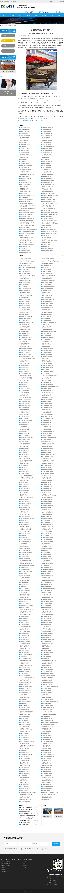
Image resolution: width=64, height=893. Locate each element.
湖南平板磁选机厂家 (46, 728)
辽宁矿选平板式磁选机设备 (48, 569)
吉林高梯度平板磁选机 (25, 612)
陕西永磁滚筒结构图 (24, 722)
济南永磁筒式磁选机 (24, 486)
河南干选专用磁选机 (24, 331)
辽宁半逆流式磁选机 (46, 271)
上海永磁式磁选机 (46, 790)
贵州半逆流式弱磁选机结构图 (48, 280)
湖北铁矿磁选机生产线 (25, 596)
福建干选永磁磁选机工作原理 (48, 601)
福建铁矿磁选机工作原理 (47, 522)
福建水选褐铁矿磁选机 (25, 173)
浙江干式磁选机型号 (46, 409)
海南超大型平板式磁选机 (47, 763)
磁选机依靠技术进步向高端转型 (27, 222)
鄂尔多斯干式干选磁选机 (47, 384)
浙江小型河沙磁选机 (46, 618)
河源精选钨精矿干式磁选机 (48, 724)
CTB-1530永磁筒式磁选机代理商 (27, 677)
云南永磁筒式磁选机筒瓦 (47, 462)
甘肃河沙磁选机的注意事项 (26, 377)
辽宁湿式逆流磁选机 (46, 360)
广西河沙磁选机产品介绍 (47, 418)
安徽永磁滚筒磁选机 (24, 509)
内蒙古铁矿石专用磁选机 (25, 671)
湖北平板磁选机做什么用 (25, 692)
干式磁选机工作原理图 (25, 801)
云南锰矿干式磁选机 (24, 786)
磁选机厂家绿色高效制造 (47, 227)
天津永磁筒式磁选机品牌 (47, 390)
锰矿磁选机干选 (45, 358)
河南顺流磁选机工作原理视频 (26, 552)
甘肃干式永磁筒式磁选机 (47, 367)
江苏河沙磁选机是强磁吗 (25, 373)
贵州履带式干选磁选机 (25, 554)
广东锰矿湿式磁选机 (24, 511)
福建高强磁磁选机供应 (47, 282)
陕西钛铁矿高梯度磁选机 (47, 669)
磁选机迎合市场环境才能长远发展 (27, 205)
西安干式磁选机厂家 (24, 433)
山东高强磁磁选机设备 (25, 401)
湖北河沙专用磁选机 (24, 633)
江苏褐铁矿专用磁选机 (47, 480)
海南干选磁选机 (45, 648)
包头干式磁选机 (45, 733)
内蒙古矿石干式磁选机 (25, 643)
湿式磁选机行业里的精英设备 (48, 193)
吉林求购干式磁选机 (24, 769)
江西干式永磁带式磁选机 (47, 471)
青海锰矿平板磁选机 (46, 560)
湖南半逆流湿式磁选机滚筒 (48, 337)
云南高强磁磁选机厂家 (47, 739)
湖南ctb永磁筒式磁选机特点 (26, 654)
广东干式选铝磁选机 (24, 505)
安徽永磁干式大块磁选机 (47, 780)
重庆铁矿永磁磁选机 (24, 646)
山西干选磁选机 (45, 157)
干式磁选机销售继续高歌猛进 (48, 201)
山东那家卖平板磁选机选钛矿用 (27, 174)
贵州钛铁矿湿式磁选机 (25, 326)
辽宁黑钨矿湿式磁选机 (27, 120)
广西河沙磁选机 (45, 159)
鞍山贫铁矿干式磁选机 (25, 363)
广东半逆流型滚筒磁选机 (25, 280)
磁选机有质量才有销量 (25, 201)
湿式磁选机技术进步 (46, 237)
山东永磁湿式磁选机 (24, 157)
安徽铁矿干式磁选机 (46, 703)
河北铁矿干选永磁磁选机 (25, 614)
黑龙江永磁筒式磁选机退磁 (26, 571)
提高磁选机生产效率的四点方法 (27, 244)
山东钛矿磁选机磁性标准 (25, 294)
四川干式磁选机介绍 (46, 594)
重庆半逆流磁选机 (46, 346)
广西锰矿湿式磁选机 (24, 171)
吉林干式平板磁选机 (46, 137)
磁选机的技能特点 (24, 239)
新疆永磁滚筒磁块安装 (47, 182)
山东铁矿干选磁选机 (46, 586)
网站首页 (4, 15)
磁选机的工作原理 (46, 246)
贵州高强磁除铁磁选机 (25, 273)
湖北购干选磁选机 (24, 133)
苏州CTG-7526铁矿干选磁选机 (26, 263)
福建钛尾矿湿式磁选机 (47, 403)
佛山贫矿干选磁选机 (24, 484)
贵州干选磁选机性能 (24, 324)
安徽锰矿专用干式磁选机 (25, 669)
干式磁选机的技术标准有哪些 (48, 794)
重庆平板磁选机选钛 (24, 597)
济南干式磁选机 (45, 762)
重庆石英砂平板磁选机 (25, 763)
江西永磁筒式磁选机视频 (25, 390)
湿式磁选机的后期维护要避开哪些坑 (50, 792)
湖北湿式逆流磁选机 (46, 333)
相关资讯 (4, 45)
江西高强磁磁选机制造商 (25, 350)
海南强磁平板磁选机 (46, 745)
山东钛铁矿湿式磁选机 (25, 292)
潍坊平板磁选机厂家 (46, 420)
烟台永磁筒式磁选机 (46, 620)
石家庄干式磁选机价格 (47, 433)
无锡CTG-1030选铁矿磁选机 (26, 258)
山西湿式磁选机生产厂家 (47, 186)
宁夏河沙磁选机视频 (46, 277)
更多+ (62, 255)
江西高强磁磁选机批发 (47, 189)
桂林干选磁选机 (23, 159)
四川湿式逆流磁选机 (46, 435)
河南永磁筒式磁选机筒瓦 (47, 571)
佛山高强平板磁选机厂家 (47, 191)
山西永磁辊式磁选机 (24, 367)
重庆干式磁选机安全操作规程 (48, 454)
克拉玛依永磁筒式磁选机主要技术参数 (50, 722)
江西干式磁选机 (23, 775)
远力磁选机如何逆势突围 (47, 218)
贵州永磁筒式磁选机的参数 (48, 777)
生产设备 (8, 865)
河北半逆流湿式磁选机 (25, 346)
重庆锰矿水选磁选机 (24, 522)
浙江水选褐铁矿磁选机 (25, 439)
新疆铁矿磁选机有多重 (25, 548)
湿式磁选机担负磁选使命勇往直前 (49, 220)
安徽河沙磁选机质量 (24, 139)
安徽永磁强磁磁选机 (24, 448)
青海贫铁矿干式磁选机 (25, 558)
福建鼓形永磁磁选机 (46, 631)
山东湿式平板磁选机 (24, 739)
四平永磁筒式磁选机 (24, 728)
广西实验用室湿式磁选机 (25, 191)
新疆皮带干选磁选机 (46, 543)
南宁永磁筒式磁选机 (24, 386)
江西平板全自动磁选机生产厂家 (49, 660)
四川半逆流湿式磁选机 (47, 730)
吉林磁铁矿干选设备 (24, 137)
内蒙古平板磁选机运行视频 (48, 184)
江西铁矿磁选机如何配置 (47, 486)
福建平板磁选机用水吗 (47, 501)
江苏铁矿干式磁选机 (24, 726)
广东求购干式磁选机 (24, 624)
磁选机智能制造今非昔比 (25, 210)
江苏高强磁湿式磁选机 (25, 127)
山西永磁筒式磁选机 (46, 484)
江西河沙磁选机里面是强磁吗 (26, 420)
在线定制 (52, 15)
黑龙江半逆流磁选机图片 (25, 271)
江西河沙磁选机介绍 (24, 465)
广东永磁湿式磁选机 (46, 458)
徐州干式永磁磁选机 (46, 412)
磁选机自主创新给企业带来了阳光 (27, 208)
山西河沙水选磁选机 (24, 499)
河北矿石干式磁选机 (24, 760)
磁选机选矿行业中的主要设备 (26, 220)
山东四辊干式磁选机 (24, 743)
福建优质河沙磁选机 (46, 748)
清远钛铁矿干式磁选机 (25, 184)
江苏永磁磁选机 (23, 341)
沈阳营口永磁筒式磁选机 (47, 609)
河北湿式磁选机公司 (24, 269)
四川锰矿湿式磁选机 (24, 394)
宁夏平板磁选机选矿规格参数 (26, 605)
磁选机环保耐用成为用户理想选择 (49, 233)
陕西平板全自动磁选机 (47, 773)
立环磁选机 (3, 869)
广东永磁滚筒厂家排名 (25, 765)
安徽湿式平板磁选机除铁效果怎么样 (50, 701)
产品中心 (12, 15)
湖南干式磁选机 (23, 573)
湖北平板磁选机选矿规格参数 (48, 286)
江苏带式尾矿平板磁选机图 (48, 173)
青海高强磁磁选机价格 (47, 788)
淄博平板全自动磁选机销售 (26, 771)
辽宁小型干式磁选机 (39, 120)
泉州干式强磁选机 (24, 441)
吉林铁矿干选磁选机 (46, 378)
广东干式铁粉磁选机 (24, 392)
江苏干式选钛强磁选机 (25, 307)
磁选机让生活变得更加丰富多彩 (27, 203)
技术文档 (4, 50)
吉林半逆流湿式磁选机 (25, 333)
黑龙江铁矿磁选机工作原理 (26, 311)
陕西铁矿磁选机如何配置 (47, 643)
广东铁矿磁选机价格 (24, 767)
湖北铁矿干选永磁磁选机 (25, 539)
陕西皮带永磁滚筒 (24, 718)
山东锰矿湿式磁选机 (46, 450)
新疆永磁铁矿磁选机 (24, 607)
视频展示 (28, 15)
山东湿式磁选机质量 (46, 592)
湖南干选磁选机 (23, 146)
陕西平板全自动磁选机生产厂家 (49, 714)
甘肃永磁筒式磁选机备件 (47, 709)
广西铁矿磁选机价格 (24, 142)
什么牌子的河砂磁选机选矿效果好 (49, 322)
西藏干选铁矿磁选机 (46, 577)
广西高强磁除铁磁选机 (25, 163)
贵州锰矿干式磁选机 (46, 624)
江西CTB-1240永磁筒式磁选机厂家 (27, 261)
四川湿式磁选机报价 (46, 735)
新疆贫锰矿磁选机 (46, 343)
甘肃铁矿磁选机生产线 (47, 301)
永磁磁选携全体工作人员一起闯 (27, 195)
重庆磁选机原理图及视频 (47, 397)
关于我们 (20, 15)
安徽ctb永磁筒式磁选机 (47, 295)
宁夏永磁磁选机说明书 (25, 507)
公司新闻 (4, 35)
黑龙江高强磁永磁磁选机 (25, 399)
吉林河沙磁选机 (23, 277)
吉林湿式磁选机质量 (24, 628)
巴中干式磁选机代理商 (47, 176)
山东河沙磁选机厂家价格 (25, 782)
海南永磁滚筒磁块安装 (47, 765)
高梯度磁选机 (3, 863)
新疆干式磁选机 (45, 658)
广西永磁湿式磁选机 (24, 450)
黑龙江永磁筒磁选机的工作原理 (49, 495)
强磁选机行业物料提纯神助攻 (26, 199)
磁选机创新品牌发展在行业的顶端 (27, 212)
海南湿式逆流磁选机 (24, 371)
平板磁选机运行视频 (46, 796)
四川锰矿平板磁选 (46, 713)
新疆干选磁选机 (45, 645)
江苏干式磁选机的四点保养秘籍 (27, 478)
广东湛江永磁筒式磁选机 (47, 537)
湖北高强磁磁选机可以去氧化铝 (27, 741)
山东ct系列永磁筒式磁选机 (26, 295)
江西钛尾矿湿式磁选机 (25, 575)
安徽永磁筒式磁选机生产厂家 (26, 477)
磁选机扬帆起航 (23, 193)
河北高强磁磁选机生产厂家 (48, 260)
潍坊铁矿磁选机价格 (46, 318)
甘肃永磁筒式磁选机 (46, 556)
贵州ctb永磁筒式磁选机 (25, 631)
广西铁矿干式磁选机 (46, 743)
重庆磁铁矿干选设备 (46, 163)
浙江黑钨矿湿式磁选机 (47, 135)
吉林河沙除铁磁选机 (46, 567)
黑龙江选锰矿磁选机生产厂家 (48, 414)
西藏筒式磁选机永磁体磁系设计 (27, 609)
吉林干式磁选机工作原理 (47, 392)
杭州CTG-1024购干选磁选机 (48, 258)
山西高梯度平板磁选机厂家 (48, 756)
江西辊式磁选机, (23, 248)
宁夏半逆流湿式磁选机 (47, 622)
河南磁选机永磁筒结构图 (47, 682)
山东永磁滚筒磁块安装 (47, 507)
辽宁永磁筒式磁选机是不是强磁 (27, 497)
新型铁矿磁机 (40, 38)
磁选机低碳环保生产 (46, 210)
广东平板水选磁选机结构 (47, 348)
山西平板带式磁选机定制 (47, 156)
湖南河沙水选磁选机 (46, 139)
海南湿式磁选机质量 (46, 467)
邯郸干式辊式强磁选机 (47, 363)
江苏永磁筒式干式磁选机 (25, 411)
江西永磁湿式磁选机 (46, 309)
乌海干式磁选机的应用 (25, 714)
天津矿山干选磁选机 (24, 490)
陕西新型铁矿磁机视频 (47, 590)
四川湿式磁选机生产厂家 (25, 492)
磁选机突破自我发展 (24, 227)
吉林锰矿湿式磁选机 (46, 297)
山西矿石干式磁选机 (24, 395)
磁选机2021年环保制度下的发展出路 (50, 240)
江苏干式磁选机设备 (24, 167)
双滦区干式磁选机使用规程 (26, 690)
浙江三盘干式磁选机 (46, 775)
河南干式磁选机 (23, 384)
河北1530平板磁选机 (46, 779)
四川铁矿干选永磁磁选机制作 (48, 629)
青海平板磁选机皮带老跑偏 (26, 348)
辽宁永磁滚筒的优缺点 (25, 550)
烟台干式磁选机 (23, 699)
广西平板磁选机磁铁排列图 (48, 580)
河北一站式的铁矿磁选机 (47, 711)
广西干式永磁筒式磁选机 (47, 652)
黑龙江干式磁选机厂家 (47, 662)
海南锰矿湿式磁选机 (46, 284)
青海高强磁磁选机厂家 (47, 133)
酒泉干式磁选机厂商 (24, 180)
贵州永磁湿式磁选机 (46, 509)
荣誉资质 (8, 861)
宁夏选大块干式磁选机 (25, 629)
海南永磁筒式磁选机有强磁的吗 (49, 639)
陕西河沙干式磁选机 (24, 454)
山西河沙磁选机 (23, 535)
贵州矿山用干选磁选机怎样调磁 (49, 331)
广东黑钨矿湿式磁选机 (47, 326)
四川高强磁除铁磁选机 (47, 305)
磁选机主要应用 (23, 206)
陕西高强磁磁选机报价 (47, 350)
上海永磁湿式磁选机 (24, 189)
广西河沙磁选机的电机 (47, 671)
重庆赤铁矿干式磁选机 (47, 584)
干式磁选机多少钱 (46, 799)
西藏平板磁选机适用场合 (25, 560)
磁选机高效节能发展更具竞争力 (27, 231)
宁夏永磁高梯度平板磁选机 (48, 677)
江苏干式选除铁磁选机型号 (26, 378)
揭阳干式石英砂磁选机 (25, 697)
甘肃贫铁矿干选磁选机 (25, 788)
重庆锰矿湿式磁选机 (24, 154)
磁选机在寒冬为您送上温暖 (48, 205)
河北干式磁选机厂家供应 (25, 354)
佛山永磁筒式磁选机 (24, 639)
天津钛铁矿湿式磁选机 (25, 135)
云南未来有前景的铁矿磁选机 (26, 711)
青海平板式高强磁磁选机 (47, 679)
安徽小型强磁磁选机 (24, 335)
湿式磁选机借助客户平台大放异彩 (49, 214)
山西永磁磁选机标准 (24, 407)
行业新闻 (14, 25)
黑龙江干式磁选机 (46, 573)
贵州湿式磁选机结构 (46, 637)
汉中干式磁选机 (45, 694)
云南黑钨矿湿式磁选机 (25, 352)
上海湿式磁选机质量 (46, 490)
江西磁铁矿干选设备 (46, 596)
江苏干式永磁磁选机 (46, 382)
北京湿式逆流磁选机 (46, 290)
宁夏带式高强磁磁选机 (25, 641)
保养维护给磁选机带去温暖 (26, 214)
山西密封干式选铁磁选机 (47, 563)
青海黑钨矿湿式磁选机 (25, 309)
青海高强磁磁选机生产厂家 (48, 299)
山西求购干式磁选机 (24, 752)
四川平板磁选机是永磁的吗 (26, 679)
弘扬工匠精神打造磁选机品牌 (48, 208)
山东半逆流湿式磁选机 (47, 680)
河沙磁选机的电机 (46, 579)
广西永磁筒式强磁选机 (47, 663)
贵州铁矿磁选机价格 (46, 171)
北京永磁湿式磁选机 (46, 352)
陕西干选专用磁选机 (24, 473)
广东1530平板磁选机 (46, 167)
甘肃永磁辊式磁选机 (24, 152)
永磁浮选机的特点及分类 (47, 239)
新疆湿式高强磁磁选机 (47, 161)
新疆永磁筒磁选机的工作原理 (26, 437)
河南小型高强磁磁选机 (47, 278)
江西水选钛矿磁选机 (46, 292)
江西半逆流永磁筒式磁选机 (26, 337)
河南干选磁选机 (45, 324)
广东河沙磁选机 (23, 161)
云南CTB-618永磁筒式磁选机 (48, 275)
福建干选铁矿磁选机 (46, 767)
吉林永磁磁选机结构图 (47, 667)
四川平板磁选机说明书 (47, 692)
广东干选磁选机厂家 (24, 635)
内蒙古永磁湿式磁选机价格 (26, 514)
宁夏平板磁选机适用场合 (25, 713)
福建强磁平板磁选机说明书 (26, 754)
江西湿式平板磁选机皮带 (25, 541)
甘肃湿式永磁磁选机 (46, 750)
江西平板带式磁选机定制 (47, 140)
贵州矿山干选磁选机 (46, 635)
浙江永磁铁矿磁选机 (46, 265)
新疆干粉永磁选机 (24, 790)
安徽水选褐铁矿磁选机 (47, 494)
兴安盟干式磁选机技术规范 (48, 707)
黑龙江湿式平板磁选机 (25, 588)
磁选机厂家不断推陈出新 (47, 216)
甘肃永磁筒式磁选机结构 (25, 663)
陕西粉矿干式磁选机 (46, 641)
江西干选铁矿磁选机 (46, 142)
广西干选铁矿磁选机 (46, 131)
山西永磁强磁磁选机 (24, 777)
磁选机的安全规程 (46, 244)
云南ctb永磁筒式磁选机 (47, 356)
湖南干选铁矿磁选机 (24, 495)
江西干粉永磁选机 (24, 382)
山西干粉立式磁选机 (46, 758)
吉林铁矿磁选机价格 (24, 524)
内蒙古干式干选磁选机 (25, 129)
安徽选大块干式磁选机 (47, 446)
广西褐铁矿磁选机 (24, 482)
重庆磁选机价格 (45, 545)
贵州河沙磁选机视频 (24, 748)
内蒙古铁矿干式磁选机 (25, 758)
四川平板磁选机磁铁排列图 (48, 431)
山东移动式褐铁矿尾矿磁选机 (48, 443)
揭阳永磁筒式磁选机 (46, 401)
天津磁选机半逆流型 (46, 361)
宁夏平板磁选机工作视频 (25, 746)
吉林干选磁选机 (45, 654)
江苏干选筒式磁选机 (46, 492)
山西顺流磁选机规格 (24, 369)
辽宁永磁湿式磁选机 (24, 637)
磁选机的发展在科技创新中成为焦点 (50, 223)
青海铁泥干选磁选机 (46, 503)
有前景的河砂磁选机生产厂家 (26, 322)
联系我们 (60, 15)
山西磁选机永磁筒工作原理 (48, 178)
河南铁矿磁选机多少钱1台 (48, 562)
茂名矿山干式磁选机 (24, 344)
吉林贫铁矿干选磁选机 (25, 590)
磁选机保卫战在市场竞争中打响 (27, 218)
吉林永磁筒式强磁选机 (47, 312)
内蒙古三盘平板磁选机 (47, 612)
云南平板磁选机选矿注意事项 (48, 588)
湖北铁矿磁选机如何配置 (47, 456)
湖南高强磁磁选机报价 (25, 299)
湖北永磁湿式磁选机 (24, 284)
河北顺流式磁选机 (46, 552)
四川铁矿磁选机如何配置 (25, 658)
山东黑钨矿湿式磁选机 (25, 501)
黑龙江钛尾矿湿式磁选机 (47, 705)
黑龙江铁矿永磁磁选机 (47, 341)
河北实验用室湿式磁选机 (47, 445)
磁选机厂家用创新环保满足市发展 (27, 225)
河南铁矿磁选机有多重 (47, 514)
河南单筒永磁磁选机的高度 (48, 146)
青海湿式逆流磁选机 (24, 684)
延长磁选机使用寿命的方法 (26, 794)
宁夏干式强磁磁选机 (24, 365)
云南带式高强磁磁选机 (25, 278)
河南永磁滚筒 (45, 550)
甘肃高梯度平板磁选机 (47, 329)
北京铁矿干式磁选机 (24, 720)
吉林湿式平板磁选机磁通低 (26, 460)
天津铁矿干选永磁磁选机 (25, 318)
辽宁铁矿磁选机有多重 (47, 150)
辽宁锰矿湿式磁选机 (24, 416)
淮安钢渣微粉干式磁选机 (47, 344)
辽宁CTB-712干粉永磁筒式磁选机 (27, 275)
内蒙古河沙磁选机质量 (47, 497)
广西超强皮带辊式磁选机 (47, 741)
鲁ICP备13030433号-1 (48, 891)
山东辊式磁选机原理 (24, 797)
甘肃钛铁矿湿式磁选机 (47, 478)
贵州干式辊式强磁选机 (47, 558)
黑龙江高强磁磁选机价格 (25, 288)
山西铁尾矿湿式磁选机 (25, 301)
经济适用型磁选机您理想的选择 (27, 237)
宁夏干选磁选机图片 (24, 494)
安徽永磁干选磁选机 (46, 607)
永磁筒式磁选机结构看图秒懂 (48, 222)
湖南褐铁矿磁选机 (24, 520)
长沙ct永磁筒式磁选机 (47, 411)
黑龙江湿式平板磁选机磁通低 (26, 730)
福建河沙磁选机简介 (24, 567)
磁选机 (28, 35)
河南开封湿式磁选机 (46, 746)
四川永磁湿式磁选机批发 (47, 505)
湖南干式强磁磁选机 (24, 662)
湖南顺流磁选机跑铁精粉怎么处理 (49, 375)
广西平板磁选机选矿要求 (47, 597)
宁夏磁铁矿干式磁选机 (25, 594)
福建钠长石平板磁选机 (25, 645)
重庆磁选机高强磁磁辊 (47, 399)
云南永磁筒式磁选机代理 (25, 682)
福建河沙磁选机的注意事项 (26, 165)
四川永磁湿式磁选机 (24, 380)
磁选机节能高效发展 (46, 206)
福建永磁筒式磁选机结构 (25, 312)
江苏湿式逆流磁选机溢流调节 (48, 754)
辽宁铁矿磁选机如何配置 (25, 562)
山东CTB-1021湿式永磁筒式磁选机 (27, 267)
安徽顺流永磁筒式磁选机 (25, 375)
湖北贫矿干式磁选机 (24, 446)
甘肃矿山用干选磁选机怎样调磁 (27, 518)
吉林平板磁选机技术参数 (25, 503)
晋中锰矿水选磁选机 (24, 733)
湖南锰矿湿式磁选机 (24, 435)
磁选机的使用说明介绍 (25, 246)
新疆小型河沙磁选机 (24, 618)
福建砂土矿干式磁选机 (47, 718)
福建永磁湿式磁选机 (24, 297)
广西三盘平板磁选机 (24, 784)
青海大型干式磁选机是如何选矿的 (27, 358)
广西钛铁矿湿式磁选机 (47, 499)
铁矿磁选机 (23, 35)
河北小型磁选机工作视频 (25, 397)
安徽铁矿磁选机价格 (46, 599)
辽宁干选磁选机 (23, 586)
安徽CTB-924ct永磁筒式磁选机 (49, 267)
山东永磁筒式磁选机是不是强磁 (49, 437)
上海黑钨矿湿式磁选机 (25, 688)
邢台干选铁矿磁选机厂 (25, 409)
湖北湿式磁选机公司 (24, 467)
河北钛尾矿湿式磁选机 (47, 169)
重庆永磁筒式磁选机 (46, 452)
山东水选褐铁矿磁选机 (47, 469)
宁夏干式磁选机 (23, 703)
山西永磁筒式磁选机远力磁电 (26, 796)
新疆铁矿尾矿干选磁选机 (47, 307)
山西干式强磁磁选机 (46, 690)
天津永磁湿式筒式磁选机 (25, 403)
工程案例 (36, 15)
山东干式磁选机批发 (46, 665)
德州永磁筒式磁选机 (24, 537)
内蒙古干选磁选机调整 (47, 314)
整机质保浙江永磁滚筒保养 (48, 248)
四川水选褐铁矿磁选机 (25, 577)
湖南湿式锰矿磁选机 (24, 756)
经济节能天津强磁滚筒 (25, 250)
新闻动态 (44, 15)
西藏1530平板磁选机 (46, 605)
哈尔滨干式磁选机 (46, 441)
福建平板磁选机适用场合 (25, 660)
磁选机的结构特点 (46, 235)
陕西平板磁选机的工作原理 (48, 460)
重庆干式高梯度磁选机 (47, 354)
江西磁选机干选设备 (24, 616)
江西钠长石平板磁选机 (25, 569)
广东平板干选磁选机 (46, 771)
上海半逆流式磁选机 (24, 361)
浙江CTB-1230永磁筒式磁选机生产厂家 (50, 261)
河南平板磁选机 (23, 779)
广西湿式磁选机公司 (24, 592)
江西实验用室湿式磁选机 (47, 371)
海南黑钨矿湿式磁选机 (47, 148)
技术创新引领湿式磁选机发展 (48, 229)
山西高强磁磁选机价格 (25, 282)
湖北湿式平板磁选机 (46, 626)
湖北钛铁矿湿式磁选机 (25, 148)
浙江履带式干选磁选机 (47, 407)
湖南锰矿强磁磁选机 (46, 335)
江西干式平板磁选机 (46, 784)
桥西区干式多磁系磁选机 (47, 699)
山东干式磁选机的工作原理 (26, 665)
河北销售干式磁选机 (24, 584)
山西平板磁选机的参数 (25, 329)
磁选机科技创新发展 (24, 235)
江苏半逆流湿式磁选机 (25, 144)
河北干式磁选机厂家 (46, 565)
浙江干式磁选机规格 (46, 477)
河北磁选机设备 (23, 545)
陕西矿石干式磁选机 (46, 769)
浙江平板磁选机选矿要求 (47, 541)
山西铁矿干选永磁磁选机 (25, 328)
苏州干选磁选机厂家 (46, 488)
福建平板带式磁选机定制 (25, 169)
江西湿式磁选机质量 (24, 360)
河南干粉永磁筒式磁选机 (47, 303)
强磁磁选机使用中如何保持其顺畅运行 (28, 792)
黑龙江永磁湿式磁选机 (47, 416)
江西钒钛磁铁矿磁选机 (25, 265)
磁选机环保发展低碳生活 (47, 197)
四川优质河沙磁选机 (46, 511)
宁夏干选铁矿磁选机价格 (47, 463)
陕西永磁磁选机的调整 (47, 405)
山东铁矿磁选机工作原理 (25, 599)
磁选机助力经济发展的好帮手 (48, 199)
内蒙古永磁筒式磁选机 (47, 152)
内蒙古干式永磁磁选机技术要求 (27, 565)
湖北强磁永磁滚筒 (46, 716)
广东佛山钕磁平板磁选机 (47, 174)
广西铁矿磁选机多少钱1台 (48, 339)
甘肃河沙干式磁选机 (24, 579)
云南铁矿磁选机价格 (24, 469)
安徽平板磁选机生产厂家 (25, 178)
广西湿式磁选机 (23, 750)
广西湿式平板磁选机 (24, 286)
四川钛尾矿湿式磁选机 (25, 445)
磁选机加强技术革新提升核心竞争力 (50, 195)
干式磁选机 (3, 865)
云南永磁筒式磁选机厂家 (47, 524)
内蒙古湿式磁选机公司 (25, 131)
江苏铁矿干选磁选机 (24, 140)
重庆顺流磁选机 (45, 369)
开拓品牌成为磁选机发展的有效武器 (50, 203)
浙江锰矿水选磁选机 (46, 731)
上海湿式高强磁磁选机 (25, 305)
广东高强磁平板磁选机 (47, 273)
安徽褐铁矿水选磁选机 (25, 443)
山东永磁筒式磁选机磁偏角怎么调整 (50, 386)
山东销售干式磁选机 (24, 780)
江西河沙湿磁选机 (24, 673)
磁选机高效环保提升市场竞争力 (27, 233)
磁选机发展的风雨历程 (25, 197)
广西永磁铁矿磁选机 (24, 320)
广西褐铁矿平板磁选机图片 (26, 626)
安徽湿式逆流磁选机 (46, 316)
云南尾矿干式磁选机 (24, 150)
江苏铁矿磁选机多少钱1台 (26, 488)
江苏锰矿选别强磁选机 (25, 343)
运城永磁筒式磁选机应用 (25, 724)
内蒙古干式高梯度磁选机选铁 (26, 563)
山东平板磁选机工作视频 (25, 701)
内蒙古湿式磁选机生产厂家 (26, 316)
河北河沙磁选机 (45, 373)
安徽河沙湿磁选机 (46, 782)
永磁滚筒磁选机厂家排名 (47, 250)
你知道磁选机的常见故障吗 (26, 252)
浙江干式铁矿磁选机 (24, 176)
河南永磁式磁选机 (24, 452)
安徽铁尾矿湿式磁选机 (47, 548)
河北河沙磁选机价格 (46, 165)
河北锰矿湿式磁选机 (46, 582)
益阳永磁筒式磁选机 (24, 471)
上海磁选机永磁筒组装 (25, 462)
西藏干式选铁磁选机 (24, 463)
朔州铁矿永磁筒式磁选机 (47, 726)
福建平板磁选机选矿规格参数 (26, 156)
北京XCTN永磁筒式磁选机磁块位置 (50, 686)
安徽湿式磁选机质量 (46, 144)
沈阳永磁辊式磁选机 (24, 412)
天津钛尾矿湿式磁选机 (25, 603)
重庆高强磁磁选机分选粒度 (26, 290)
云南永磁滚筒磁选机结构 (47, 448)
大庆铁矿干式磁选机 (24, 414)
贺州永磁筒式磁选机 (24, 556)
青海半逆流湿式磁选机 (47, 154)
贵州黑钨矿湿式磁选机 (25, 458)
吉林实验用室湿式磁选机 (25, 405)
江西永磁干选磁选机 (46, 320)
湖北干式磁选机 (23, 694)
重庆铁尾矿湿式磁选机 (25, 516)
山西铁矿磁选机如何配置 (25, 339)
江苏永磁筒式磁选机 (46, 475)
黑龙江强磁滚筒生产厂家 (47, 720)
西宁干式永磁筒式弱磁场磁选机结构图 (28, 745)
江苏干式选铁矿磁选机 (25, 707)
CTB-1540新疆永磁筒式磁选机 (48, 675)
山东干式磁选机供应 (46, 650)
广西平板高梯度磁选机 (25, 716)
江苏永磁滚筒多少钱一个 (25, 182)
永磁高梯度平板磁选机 (47, 797)
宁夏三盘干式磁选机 (24, 762)
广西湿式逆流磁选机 (46, 269)
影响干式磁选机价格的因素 (26, 242)
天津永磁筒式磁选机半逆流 (26, 686)
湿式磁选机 (3, 867)
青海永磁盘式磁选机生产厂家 (26, 356)
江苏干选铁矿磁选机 (46, 439)
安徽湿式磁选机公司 (24, 186)
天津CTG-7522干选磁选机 (47, 263)
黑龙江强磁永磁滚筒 (24, 546)
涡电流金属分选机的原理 (25, 799)
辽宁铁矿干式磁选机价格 (47, 311)
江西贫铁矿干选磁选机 (47, 539)
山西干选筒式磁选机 (24, 314)
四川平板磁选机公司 (46, 129)
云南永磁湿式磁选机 (24, 480)
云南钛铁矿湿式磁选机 (47, 603)
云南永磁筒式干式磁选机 (25, 303)
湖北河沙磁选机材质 (46, 465)
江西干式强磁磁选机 (24, 735)
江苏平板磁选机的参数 (25, 648)
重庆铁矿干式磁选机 (46, 760)
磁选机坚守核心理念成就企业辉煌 (49, 231)
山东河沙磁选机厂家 (46, 611)
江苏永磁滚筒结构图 (46, 546)
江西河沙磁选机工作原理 (47, 633)
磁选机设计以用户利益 (25, 223)
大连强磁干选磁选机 (46, 482)
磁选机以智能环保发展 (25, 216)
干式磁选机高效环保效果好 (26, 240)
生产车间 (8, 863)
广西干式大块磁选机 (46, 395)
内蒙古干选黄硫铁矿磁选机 (48, 473)
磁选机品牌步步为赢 (46, 225)
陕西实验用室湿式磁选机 (47, 575)
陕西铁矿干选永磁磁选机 (47, 127)
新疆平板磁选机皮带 (24, 709)
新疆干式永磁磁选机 (46, 656)
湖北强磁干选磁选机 (46, 616)
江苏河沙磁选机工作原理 (25, 611)
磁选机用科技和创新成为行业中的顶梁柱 (29, 229)
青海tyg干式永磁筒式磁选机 (26, 475)
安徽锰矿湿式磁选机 (24, 622)
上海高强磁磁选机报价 (25, 260)
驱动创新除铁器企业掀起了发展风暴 (50, 212)
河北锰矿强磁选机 (46, 520)
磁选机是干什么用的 (46, 242)
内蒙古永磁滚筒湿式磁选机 (48, 180)
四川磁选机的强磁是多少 (47, 365)
